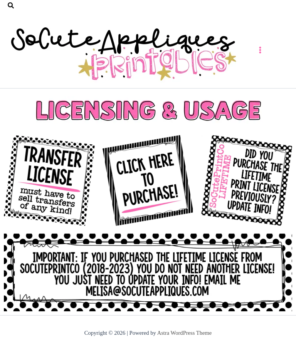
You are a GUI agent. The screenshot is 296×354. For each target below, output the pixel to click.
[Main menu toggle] (260, 49)
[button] (11, 6)
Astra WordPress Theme (184, 333)
